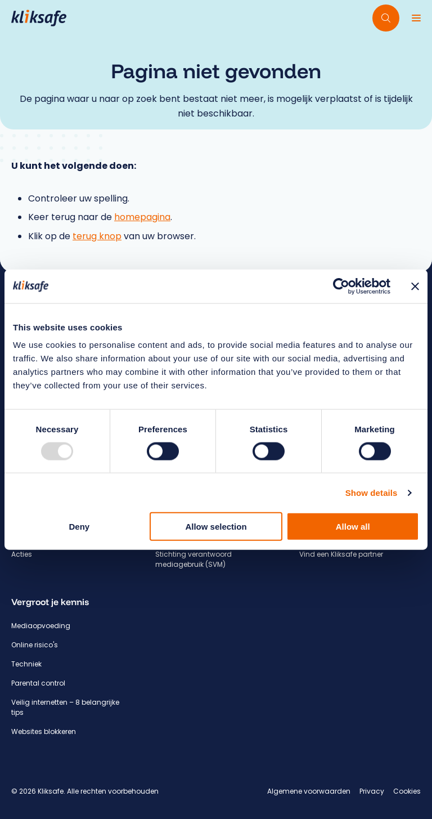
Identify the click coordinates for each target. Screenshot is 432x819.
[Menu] (416, 18)
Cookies (407, 791)
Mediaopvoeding (40, 625)
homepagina (142, 217)
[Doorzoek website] (385, 18)
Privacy (371, 791)
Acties (21, 554)
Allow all (353, 526)
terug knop (97, 236)
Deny (79, 526)
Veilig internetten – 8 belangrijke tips (65, 707)
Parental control (38, 683)
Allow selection (215, 526)
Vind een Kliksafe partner (341, 554)
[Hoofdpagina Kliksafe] (38, 18)
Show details (371, 492)
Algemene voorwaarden (308, 791)
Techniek (26, 664)
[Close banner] (415, 286)
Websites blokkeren (43, 731)
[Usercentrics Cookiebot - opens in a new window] (341, 286)
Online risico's (34, 645)
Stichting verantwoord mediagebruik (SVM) (193, 559)
